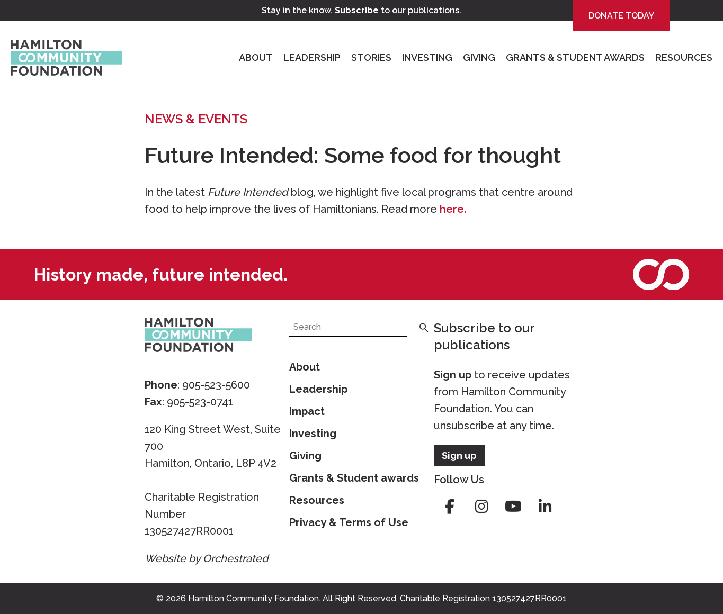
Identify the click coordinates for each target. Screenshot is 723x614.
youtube (513, 506)
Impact (307, 411)
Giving (479, 57)
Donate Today (621, 16)
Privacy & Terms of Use (348, 522)
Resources (683, 57)
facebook (449, 506)
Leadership (312, 57)
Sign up (452, 374)
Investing (427, 57)
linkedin (545, 506)
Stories (371, 57)
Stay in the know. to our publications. (361, 10)
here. (453, 209)
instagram (481, 506)
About (256, 57)
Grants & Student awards (354, 478)
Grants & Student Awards (575, 57)
